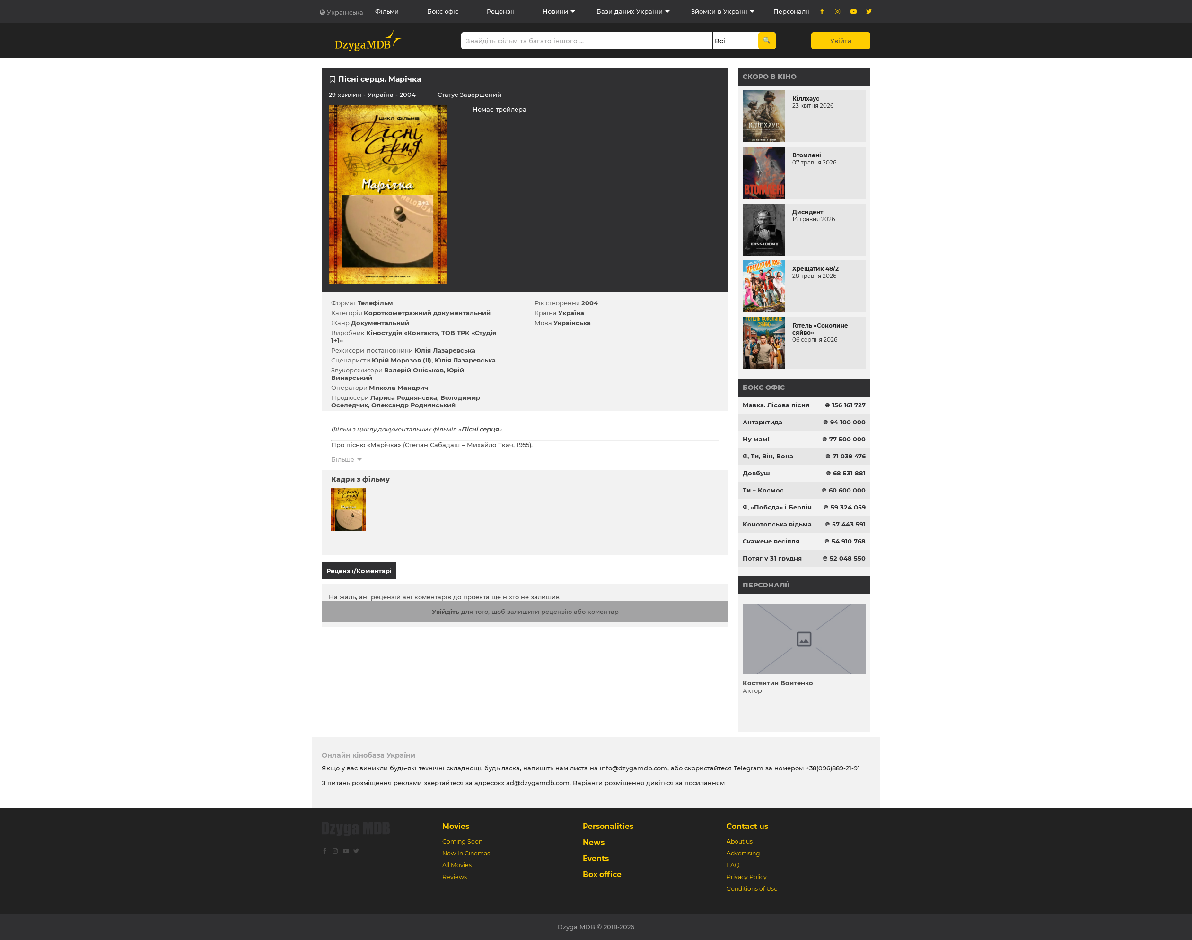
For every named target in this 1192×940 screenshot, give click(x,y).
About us (740, 841)
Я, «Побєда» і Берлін (777, 507)
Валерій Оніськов (414, 370)
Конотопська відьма (777, 524)
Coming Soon (462, 841)
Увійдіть (445, 607)
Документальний (380, 323)
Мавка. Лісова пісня (776, 405)
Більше (342, 459)
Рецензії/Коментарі (359, 571)
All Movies (457, 865)
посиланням (704, 782)
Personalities (608, 826)
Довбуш (756, 473)
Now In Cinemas (466, 853)
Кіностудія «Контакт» (402, 332)
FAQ (733, 865)
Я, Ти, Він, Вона (768, 456)
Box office (602, 874)
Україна (381, 94)
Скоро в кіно (770, 76)
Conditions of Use (752, 888)
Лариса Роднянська (403, 397)
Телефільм (375, 303)
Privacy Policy (747, 876)
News (594, 842)
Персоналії (791, 11)
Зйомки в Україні (719, 11)
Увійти (840, 40)
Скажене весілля (771, 541)
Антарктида (762, 422)
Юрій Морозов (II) (401, 360)
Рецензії (500, 11)
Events (596, 858)
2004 (589, 303)
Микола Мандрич (398, 387)
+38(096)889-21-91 (833, 768)
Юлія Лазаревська (444, 350)
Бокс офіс (442, 11)
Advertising (743, 853)
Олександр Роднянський (413, 405)
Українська (345, 12)
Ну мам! (756, 439)
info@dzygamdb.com (632, 768)
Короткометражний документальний (427, 313)
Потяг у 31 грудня (772, 558)
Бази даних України (629, 11)
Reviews (454, 876)
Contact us (747, 826)
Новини (555, 11)
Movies (455, 826)
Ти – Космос (763, 490)
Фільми (387, 11)
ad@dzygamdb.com (538, 782)
